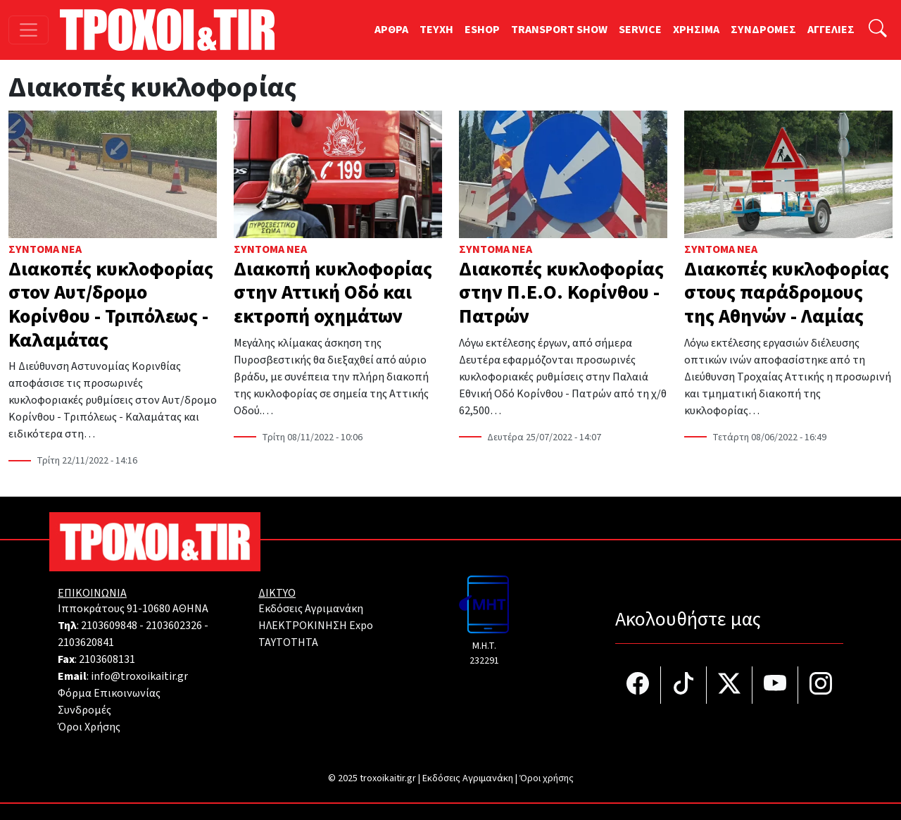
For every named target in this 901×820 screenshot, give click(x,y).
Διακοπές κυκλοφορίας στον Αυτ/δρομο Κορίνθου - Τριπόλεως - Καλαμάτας (110, 304)
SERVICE (640, 29)
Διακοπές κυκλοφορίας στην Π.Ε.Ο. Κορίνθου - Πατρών (561, 292)
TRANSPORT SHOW (559, 29)
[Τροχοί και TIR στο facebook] (638, 685)
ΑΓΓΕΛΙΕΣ (831, 29)
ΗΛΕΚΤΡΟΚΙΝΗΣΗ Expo (315, 625)
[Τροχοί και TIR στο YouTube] (775, 685)
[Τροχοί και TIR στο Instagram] (820, 685)
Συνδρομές (84, 710)
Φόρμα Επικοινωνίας (109, 693)
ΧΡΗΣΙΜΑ (696, 29)
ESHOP (482, 29)
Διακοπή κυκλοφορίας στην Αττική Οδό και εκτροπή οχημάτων (333, 292)
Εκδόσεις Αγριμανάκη (310, 608)
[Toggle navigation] (28, 29)
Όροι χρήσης (546, 778)
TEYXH (436, 29)
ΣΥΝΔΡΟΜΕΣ (763, 29)
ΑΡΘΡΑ (391, 29)
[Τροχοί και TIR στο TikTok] (684, 685)
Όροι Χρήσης (89, 727)
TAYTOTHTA (288, 642)
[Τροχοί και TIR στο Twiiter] (729, 685)
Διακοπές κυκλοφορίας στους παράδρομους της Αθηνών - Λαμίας (786, 292)
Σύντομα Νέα (45, 249)
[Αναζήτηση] (878, 29)
